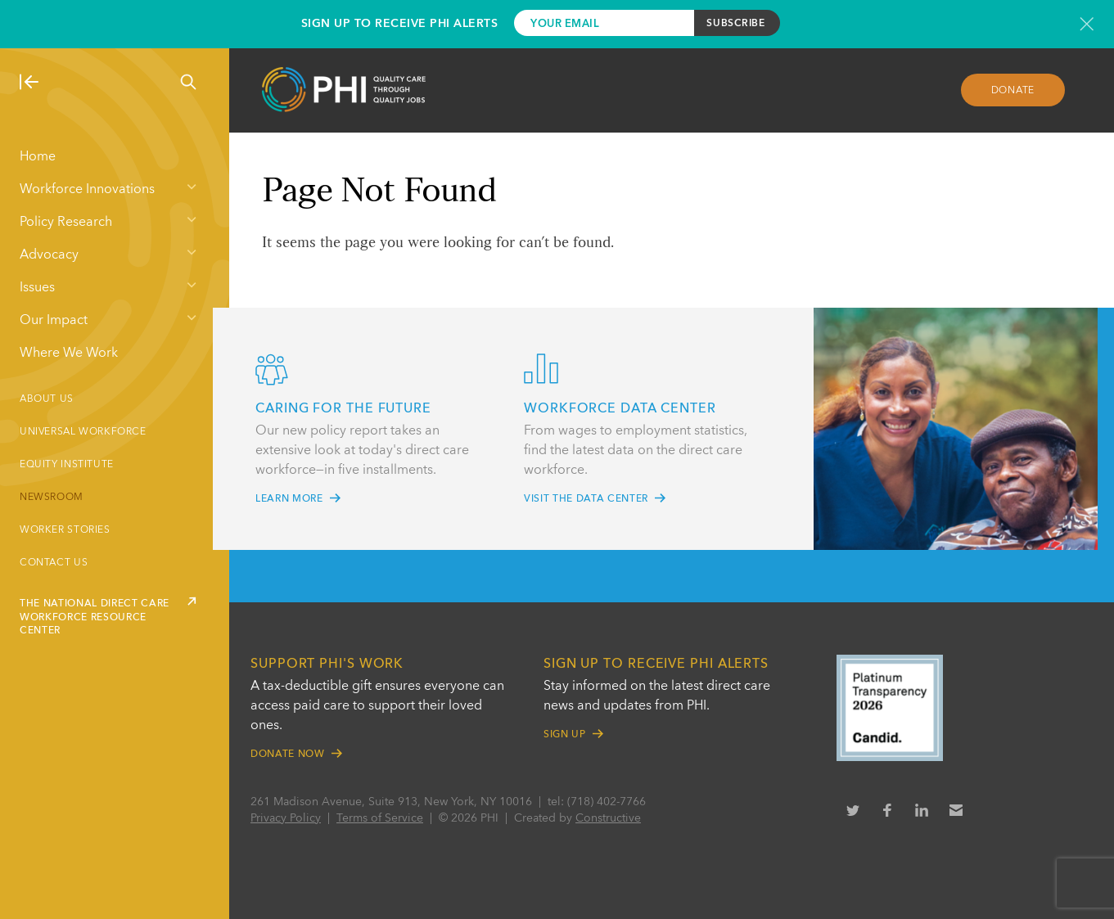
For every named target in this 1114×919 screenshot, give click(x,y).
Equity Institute (67, 465)
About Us (47, 399)
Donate (1013, 91)
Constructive (608, 818)
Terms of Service (379, 818)
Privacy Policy (285, 818)
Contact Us (54, 563)
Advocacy (49, 255)
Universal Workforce (83, 432)
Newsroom (51, 497)
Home (38, 157)
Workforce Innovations (87, 189)
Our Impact (54, 320)
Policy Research (66, 222)
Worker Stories (65, 530)
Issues (37, 288)
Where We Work (69, 353)
